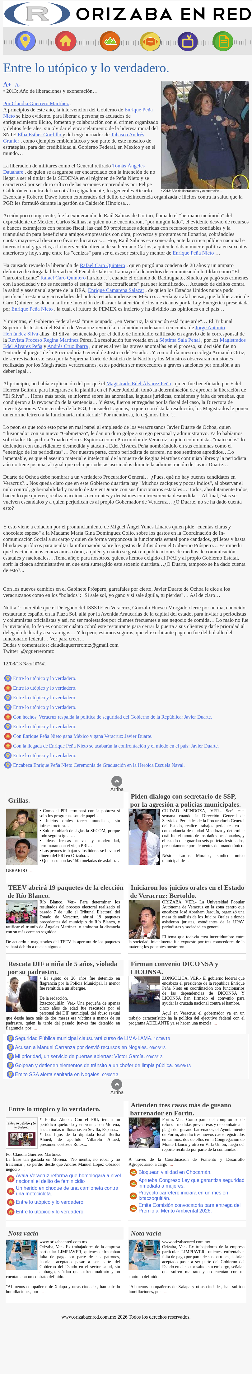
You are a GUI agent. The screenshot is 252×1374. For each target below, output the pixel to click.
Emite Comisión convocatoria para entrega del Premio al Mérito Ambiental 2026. (189, 1208)
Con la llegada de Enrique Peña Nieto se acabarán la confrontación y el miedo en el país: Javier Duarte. (116, 745)
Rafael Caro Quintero (102, 265)
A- (18, 85)
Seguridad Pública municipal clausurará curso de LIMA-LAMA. (92, 1038)
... (31, 871)
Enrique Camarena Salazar (116, 290)
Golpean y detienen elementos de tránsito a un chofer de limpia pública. (103, 1065)
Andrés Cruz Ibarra (67, 346)
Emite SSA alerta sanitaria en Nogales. (66, 1074)
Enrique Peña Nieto (193, 253)
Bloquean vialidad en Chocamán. (175, 1172)
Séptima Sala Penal (179, 340)
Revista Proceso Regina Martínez (43, 340)
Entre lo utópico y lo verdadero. (45, 678)
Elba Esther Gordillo (40, 135)
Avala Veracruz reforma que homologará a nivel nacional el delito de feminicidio (68, 1178)
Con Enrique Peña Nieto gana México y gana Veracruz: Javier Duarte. (82, 736)
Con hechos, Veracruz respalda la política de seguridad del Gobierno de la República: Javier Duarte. (112, 717)
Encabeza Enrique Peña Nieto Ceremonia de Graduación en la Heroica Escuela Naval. (99, 765)
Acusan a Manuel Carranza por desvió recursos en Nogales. (90, 1047)
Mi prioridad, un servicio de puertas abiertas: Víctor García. (88, 1056)
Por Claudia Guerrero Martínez (36, 103)
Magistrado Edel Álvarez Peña (138, 384)
